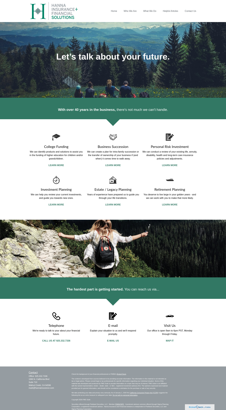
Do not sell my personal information (125, 395)
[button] (114, 11)
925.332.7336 (41, 376)
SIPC (122, 404)
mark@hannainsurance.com (41, 388)
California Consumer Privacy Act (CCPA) (144, 393)
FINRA (117, 404)
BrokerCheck (121, 374)
